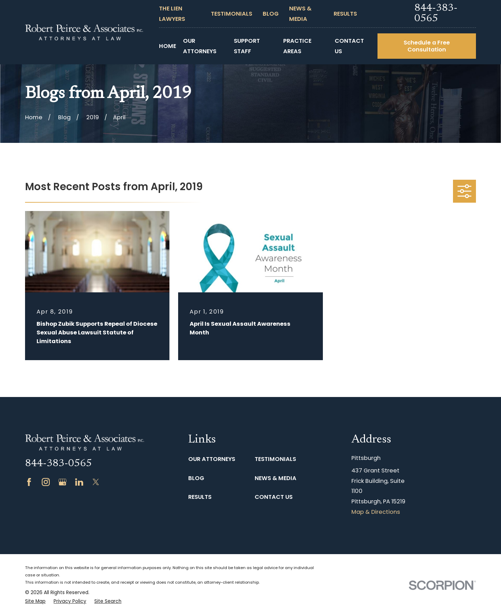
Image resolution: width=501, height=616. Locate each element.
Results (345, 14)
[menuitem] (35, 601)
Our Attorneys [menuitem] (199, 46)
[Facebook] (29, 482)
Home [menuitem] (167, 46)
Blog (271, 14)
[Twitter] (96, 482)
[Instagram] (46, 482)
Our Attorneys (211, 459)
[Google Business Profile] (62, 482)
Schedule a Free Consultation (427, 46)
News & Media (275, 478)
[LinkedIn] (79, 482)
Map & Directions (375, 512)
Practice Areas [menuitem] (297, 46)
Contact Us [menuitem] (349, 46)
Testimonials (231, 14)
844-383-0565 (436, 13)
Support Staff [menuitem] (247, 46)
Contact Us (274, 497)
